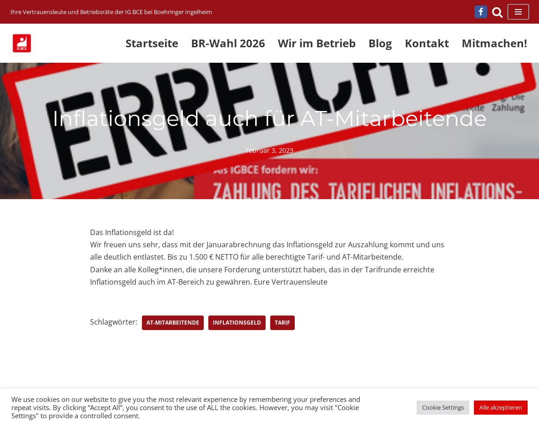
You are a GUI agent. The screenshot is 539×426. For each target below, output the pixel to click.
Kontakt (427, 42)
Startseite (152, 42)
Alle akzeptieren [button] (500, 407)
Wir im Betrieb (317, 42)
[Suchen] (497, 12)
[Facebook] (480, 11)
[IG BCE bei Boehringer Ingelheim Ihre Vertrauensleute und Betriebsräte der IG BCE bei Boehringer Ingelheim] (111, 12)
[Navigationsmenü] (518, 12)
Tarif (282, 322)
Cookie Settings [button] (443, 407)
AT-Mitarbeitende (172, 322)
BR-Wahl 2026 (228, 42)
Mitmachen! (494, 42)
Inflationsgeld (237, 322)
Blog (380, 42)
